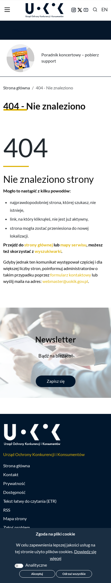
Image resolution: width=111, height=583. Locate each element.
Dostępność (14, 492)
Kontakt (10, 474)
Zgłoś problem (16, 527)
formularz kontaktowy (70, 274)
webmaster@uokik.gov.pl (65, 281)
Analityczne (36, 564)
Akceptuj (37, 573)
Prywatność (14, 483)
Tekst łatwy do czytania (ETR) (30, 501)
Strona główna (16, 87)
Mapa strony (15, 518)
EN (104, 9)
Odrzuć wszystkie (74, 573)
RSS (6, 509)
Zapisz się (56, 381)
